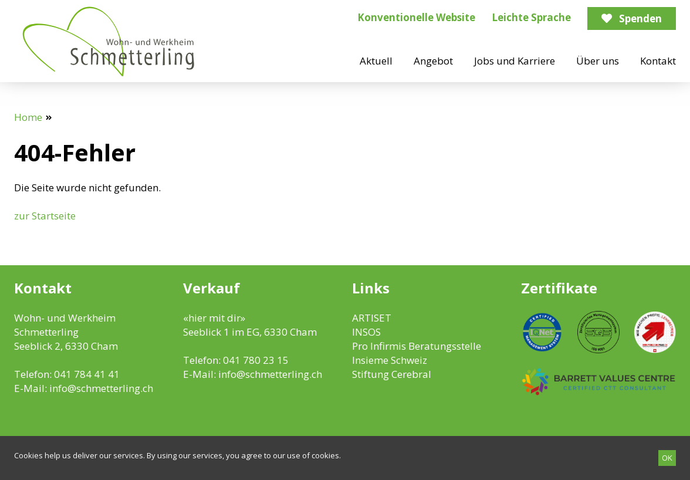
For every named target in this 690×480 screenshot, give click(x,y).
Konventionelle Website (416, 17)
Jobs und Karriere (514, 60)
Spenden (640, 18)
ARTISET (371, 317)
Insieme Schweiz (389, 360)
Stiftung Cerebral (391, 374)
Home (28, 117)
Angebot (433, 60)
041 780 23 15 (256, 360)
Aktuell (376, 60)
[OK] (667, 458)
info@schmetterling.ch (101, 388)
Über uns (597, 60)
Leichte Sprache (531, 17)
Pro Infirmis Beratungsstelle (416, 346)
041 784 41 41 (87, 374)
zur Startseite (45, 215)
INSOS (366, 332)
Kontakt (658, 60)
